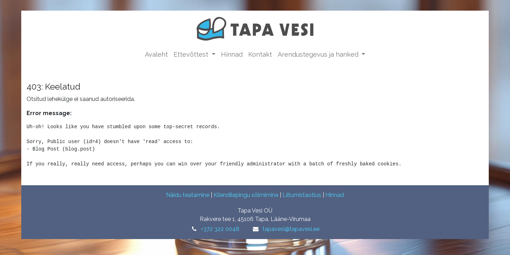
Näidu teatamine (187, 195)
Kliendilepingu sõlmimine (246, 195)
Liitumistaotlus (302, 195)
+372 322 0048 (220, 229)
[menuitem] (156, 54)
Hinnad (334, 195)
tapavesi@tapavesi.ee (290, 229)
